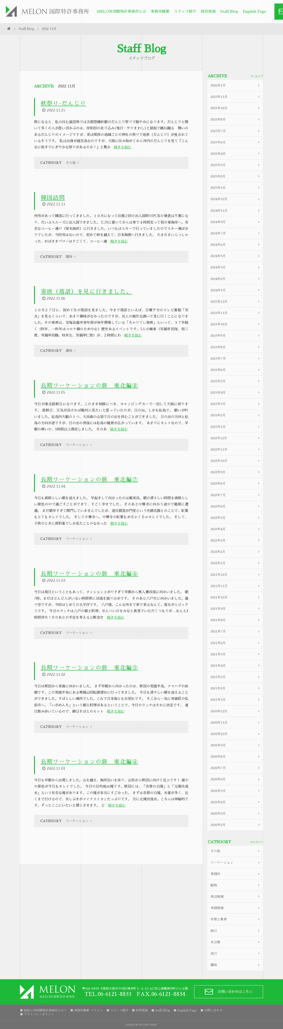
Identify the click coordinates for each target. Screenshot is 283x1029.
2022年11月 (236, 449)
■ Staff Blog (160, 1010)
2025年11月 (236, 96)
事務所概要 (160, 11)
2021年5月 (236, 654)
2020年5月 (236, 790)
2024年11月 (236, 210)
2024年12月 (236, 199)
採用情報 (208, 11)
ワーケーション (236, 862)
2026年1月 (236, 85)
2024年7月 (236, 233)
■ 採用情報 (140, 1010)
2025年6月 (236, 142)
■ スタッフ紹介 (117, 1010)
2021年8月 (236, 620)
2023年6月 (236, 369)
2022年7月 (236, 495)
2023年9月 (236, 335)
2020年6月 (236, 779)
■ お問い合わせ (211, 1010)
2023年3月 (236, 404)
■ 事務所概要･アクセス (86, 1010)
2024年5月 (236, 256)
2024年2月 (236, 278)
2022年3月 (236, 540)
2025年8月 (236, 119)
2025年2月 (236, 176)
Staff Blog (229, 11)
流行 (236, 953)
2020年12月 (236, 711)
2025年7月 (236, 130)
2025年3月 (236, 165)
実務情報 (236, 908)
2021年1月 (236, 699)
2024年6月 (236, 244)
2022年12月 (236, 438)
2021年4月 (236, 665)
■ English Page (185, 1010)
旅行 (236, 930)
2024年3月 (236, 267)
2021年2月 (236, 688)
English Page (254, 11)
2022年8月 (236, 483)
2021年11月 (236, 585)
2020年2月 (236, 825)
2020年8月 (236, 756)
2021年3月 (236, 677)
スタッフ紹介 (185, 11)
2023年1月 (236, 426)
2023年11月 (236, 313)
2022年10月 (236, 460)
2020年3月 (236, 813)
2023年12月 (236, 301)
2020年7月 (236, 768)
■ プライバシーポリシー (37, 1014)
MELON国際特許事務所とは (121, 11)
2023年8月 (236, 347)
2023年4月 (236, 392)
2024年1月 (236, 290)
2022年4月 (236, 529)
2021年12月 (236, 574)
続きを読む (122, 147)
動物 (236, 885)
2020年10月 (236, 733)
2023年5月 (236, 381)
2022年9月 (236, 472)
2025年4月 (236, 153)
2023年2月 (236, 415)
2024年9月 (236, 221)
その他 (236, 851)
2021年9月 (236, 608)
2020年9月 (236, 745)
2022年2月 (236, 551)
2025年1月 (236, 187)
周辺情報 (236, 896)
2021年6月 (236, 642)
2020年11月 (236, 722)
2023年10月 (236, 324)
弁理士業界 (236, 919)
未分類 (236, 942)
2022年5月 (236, 517)
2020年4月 (236, 802)
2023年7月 (236, 358)
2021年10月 (236, 597)
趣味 (236, 965)
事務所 (236, 873)
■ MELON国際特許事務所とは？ (43, 1010)
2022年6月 (236, 506)
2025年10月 (236, 108)
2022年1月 (236, 563)
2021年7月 (236, 631)
